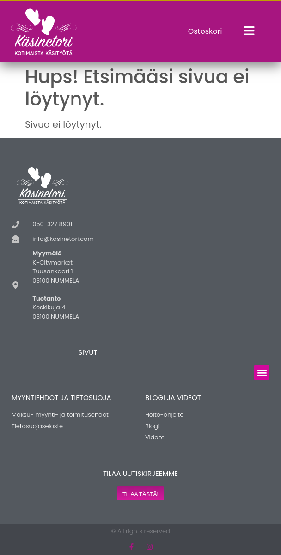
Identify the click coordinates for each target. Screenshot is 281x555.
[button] (261, 372)
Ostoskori (205, 31)
